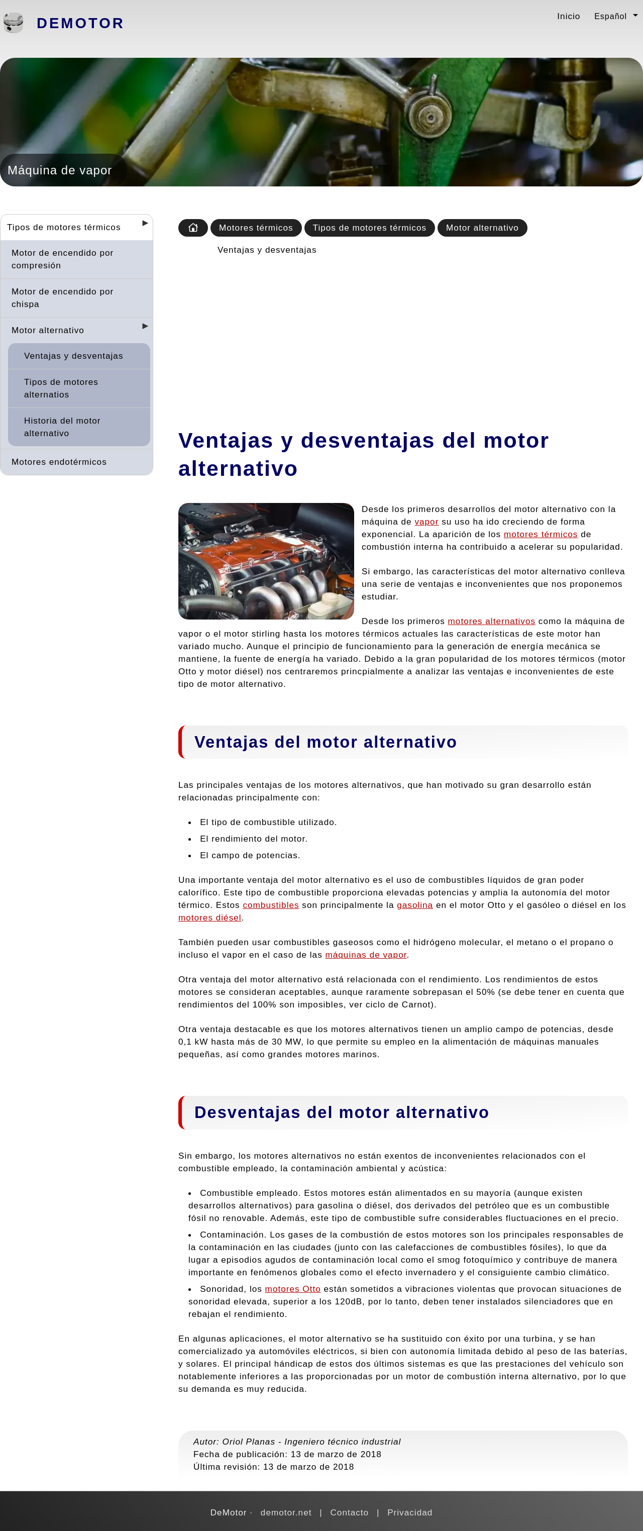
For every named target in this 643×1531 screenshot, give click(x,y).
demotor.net (286, 1512)
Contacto (349, 1512)
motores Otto (293, 1289)
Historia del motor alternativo (62, 427)
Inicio (568, 16)
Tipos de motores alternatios (61, 388)
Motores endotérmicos (59, 462)
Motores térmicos (256, 228)
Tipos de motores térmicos (64, 227)
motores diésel (210, 917)
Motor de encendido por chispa (63, 297)
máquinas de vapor (366, 955)
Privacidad (410, 1512)
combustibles (271, 905)
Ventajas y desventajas (74, 356)
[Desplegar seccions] (141, 226)
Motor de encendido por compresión (63, 259)
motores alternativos (491, 621)
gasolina (415, 905)
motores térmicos (541, 534)
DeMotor (81, 23)
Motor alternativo (48, 330)
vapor (426, 522)
